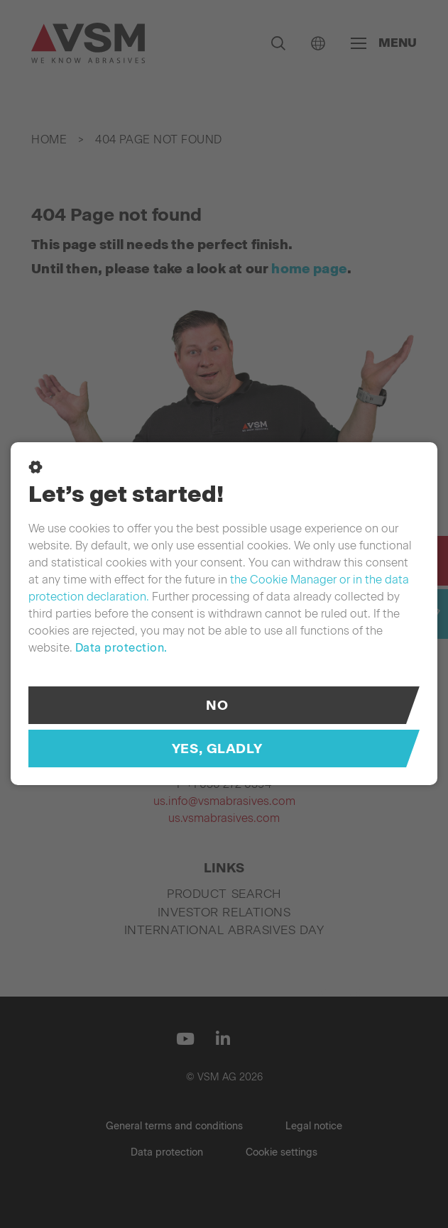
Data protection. (121, 647)
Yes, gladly (217, 748)
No (217, 705)
